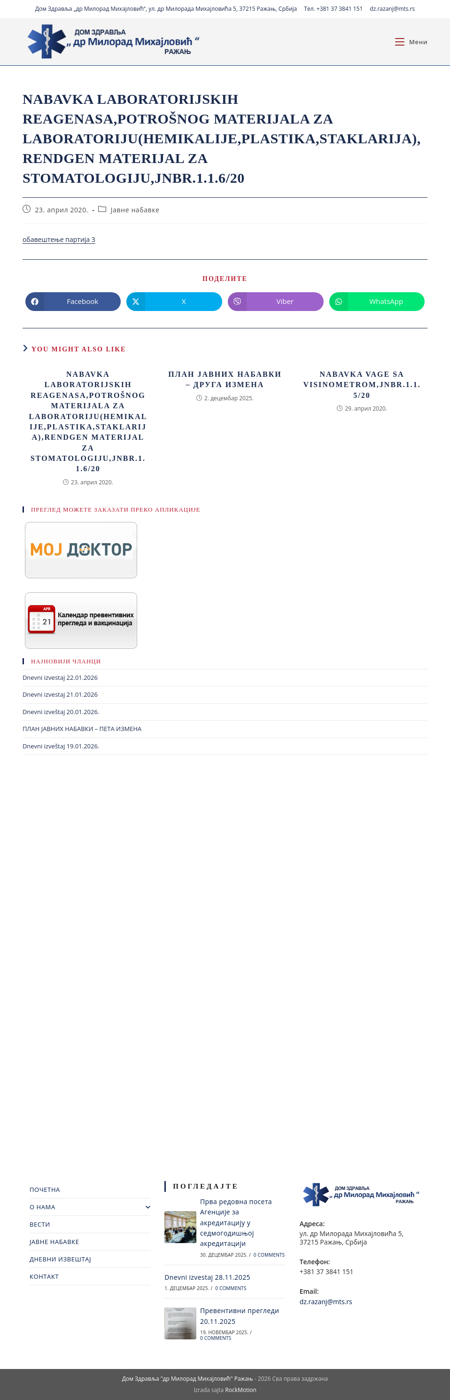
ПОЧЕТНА (45, 1189)
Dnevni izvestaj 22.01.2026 (60, 677)
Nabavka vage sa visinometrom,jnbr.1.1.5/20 (361, 384)
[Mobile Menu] (411, 42)
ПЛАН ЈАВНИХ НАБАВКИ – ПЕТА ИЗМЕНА (82, 728)
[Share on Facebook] (73, 301)
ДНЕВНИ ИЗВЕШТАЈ (60, 1259)
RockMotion (240, 1390)
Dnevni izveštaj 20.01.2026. (61, 712)
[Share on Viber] (276, 301)
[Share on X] (174, 301)
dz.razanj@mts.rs (392, 9)
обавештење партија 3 (59, 239)
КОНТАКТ (44, 1276)
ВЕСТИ (40, 1224)
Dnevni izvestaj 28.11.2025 (207, 1277)
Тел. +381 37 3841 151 (333, 9)
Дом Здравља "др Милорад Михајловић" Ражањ (187, 1379)
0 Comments (269, 1255)
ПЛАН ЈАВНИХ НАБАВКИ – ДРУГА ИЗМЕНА (225, 379)
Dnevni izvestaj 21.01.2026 (60, 694)
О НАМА (90, 1207)
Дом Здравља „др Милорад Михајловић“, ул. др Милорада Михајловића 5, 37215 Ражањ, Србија (166, 9)
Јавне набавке (135, 209)
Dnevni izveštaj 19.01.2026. (61, 746)
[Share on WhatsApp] (377, 301)
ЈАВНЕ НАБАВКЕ (54, 1241)
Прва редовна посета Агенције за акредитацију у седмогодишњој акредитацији (236, 1222)
